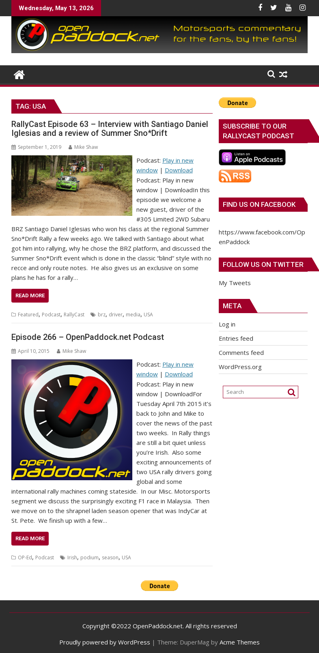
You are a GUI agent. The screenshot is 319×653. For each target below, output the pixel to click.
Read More (30, 295)
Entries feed (236, 338)
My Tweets (235, 283)
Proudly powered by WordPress (104, 642)
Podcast (51, 314)
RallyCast (74, 314)
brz (102, 314)
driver (116, 314)
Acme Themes (240, 642)
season (110, 557)
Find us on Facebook (259, 204)
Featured (28, 314)
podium (89, 557)
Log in (227, 324)
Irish (72, 557)
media (133, 314)
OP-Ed (25, 557)
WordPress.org (240, 367)
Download (179, 170)
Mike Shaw (83, 147)
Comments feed (241, 352)
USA (148, 314)
